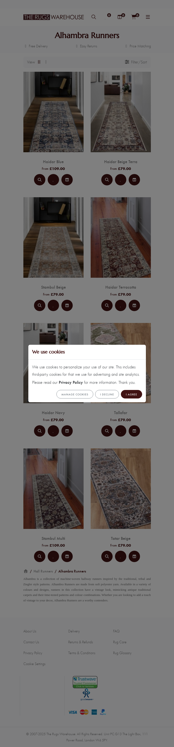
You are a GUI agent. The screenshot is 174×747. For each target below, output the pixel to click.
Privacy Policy (71, 382)
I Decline (107, 394)
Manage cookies (74, 394)
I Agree (131, 394)
